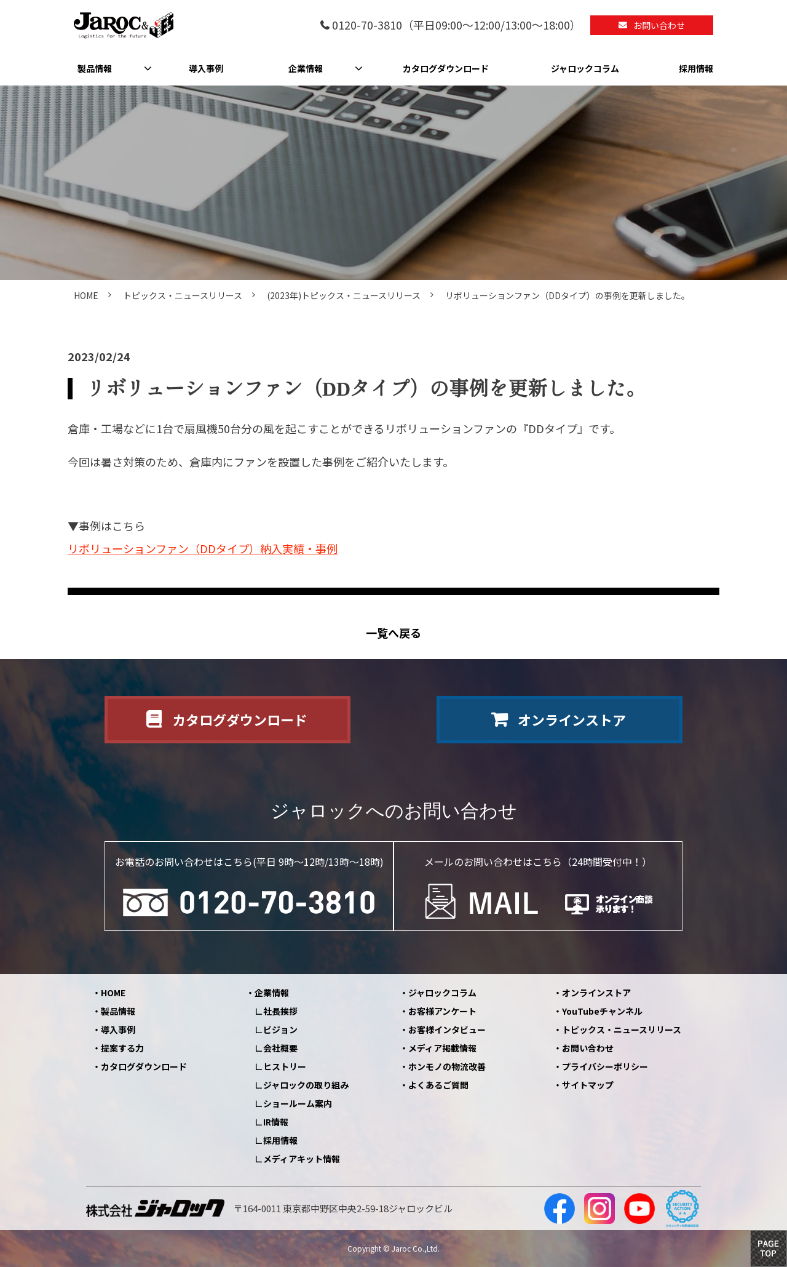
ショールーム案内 (297, 1103)
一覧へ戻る (393, 633)
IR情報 (275, 1122)
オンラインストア (572, 719)
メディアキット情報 (301, 1159)
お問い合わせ (659, 25)
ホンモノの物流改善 (447, 1066)
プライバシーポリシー (605, 1066)
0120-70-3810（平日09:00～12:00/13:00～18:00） (456, 25)
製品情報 (94, 68)
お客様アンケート (442, 1011)
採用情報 (696, 68)
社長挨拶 (280, 1011)
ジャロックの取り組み (306, 1085)
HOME (86, 295)
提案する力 (122, 1048)
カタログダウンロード (446, 68)
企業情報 (305, 68)
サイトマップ (588, 1085)
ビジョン (280, 1029)
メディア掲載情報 (442, 1048)
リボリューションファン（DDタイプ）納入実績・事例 (203, 548)
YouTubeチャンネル (602, 1011)
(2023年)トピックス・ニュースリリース (344, 295)
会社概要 (280, 1048)
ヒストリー (284, 1066)
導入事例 (206, 68)
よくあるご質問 (438, 1085)
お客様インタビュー (447, 1029)
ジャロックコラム (585, 68)
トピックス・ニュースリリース (182, 295)
